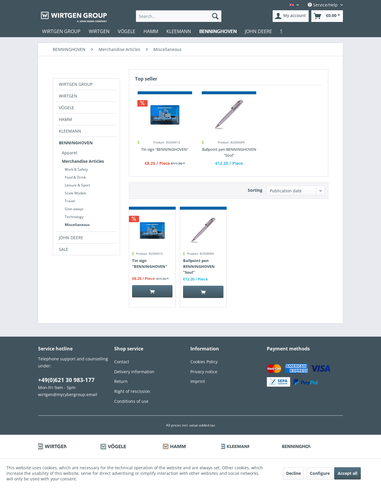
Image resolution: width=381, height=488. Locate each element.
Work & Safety (76, 169)
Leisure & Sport (77, 185)
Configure (320, 473)
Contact (121, 361)
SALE (63, 249)
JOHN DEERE (71, 237)
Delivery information (134, 371)
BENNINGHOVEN (76, 142)
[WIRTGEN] (99, 31)
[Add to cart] (152, 291)
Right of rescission (132, 391)
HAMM (65, 119)
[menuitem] (178, 16)
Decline (293, 473)
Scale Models (75, 193)
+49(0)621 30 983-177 (66, 380)
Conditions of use (131, 401)
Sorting (255, 190)
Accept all (347, 473)
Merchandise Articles (83, 161)
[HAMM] (150, 31)
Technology (74, 216)
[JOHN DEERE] (258, 31)
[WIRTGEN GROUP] (61, 31)
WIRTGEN (68, 96)
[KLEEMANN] (178, 31)
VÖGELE (66, 107)
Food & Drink (75, 177)
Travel (70, 200)
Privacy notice (203, 371)
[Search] (215, 16)
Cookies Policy (204, 361)
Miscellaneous (77, 224)
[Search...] (178, 16)
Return (121, 381)
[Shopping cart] (327, 16)
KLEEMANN (70, 131)
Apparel (69, 152)
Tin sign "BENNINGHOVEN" (164, 149)
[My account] (291, 16)
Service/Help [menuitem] (323, 5)
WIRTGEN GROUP (76, 84)
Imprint (197, 381)
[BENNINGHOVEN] (218, 31)
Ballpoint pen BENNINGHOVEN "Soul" (229, 152)
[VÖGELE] (126, 31)
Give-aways (74, 208)
